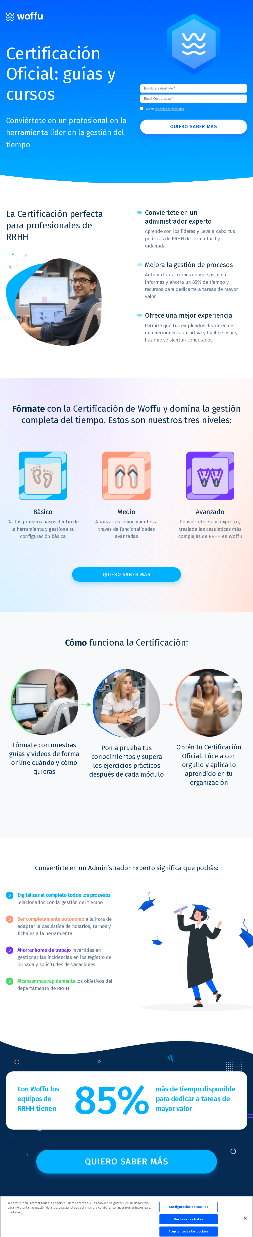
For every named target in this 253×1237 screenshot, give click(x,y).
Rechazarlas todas (188, 1223)
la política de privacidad (169, 109)
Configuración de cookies (188, 1211)
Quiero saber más (126, 574)
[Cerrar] (245, 1222)
